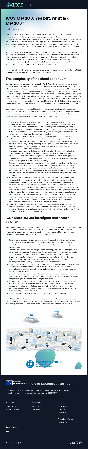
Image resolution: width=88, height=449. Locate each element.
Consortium (62, 413)
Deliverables (62, 416)
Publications (62, 422)
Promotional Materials (66, 419)
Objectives (62, 409)
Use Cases (36, 409)
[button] (30, 5)
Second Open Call (12, 409)
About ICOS (62, 406)
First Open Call (11, 406)
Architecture (36, 406)
